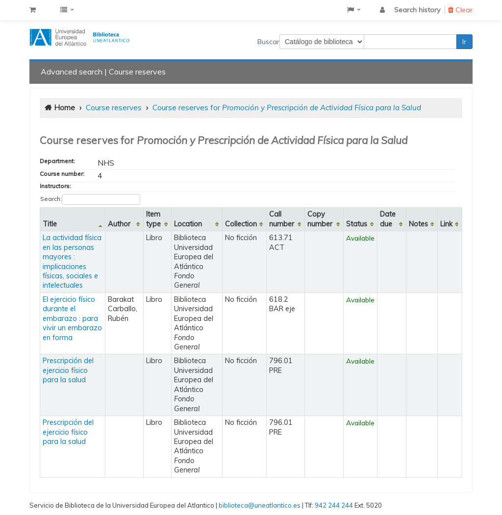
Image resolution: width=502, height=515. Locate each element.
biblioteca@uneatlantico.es (260, 505)
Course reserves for (286, 107)
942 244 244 (334, 505)
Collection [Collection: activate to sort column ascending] (241, 224)
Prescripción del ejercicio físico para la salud (68, 370)
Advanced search (71, 71)
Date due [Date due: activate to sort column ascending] (388, 219)
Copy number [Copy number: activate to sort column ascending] (319, 219)
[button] (32, 10)
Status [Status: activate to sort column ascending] (356, 224)
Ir (464, 41)
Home (64, 107)
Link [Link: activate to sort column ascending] (446, 224)
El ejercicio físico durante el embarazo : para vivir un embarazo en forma (72, 318)
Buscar (268, 41)
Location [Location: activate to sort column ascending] (188, 224)
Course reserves (137, 71)
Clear (460, 9)
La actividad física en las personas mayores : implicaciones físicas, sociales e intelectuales (72, 261)
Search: (90, 199)
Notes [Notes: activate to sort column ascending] (418, 224)
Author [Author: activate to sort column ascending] (119, 224)
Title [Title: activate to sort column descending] (50, 224)
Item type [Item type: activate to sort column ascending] (153, 219)
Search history (417, 9)
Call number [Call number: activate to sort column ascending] (281, 219)
